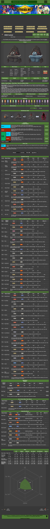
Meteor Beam (4, 407)
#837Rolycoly (8, 510)
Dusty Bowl (20, 126)
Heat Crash (7, 205)
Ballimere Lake (14, 132)
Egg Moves (47, 34)
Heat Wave (6, 323)
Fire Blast (6, 300)
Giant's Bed (27, 134)
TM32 (2, 263)
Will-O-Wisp (6, 267)
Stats (45, 34)
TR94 (2, 372)
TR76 (2, 354)
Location (38, 34)
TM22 (2, 245)
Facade (5, 271)
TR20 (2, 305)
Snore (5, 250)
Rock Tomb (6, 275)
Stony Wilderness (29, 125)
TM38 (2, 267)
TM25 (2, 254)
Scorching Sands (3, 403)
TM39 (2, 271)
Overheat (6, 328)
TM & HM (28, 152)
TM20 (2, 236)
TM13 (2, 224)
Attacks (41, 34)
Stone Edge (6, 350)
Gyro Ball (6, 337)
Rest (5, 241)
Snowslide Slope (33, 134)
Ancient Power (6, 192)
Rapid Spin (7, 178)
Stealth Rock (7, 200)
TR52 (2, 337)
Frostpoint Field (21, 134)
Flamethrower (7, 296)
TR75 (2, 350)
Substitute (6, 305)
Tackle (6, 170)
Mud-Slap (3, 391)
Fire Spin (6, 224)
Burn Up (6, 214)
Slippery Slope (21, 138)
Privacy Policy (29, 515)
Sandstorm (6, 263)
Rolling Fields (36, 126)
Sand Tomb (6, 280)
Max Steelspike (3, 440)
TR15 (2, 300)
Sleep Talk (6, 319)
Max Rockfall (3, 432)
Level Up (22, 152)
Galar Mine (18, 125)
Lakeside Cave (20, 132)
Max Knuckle (3, 423)
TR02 (2, 296)
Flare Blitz (6, 342)
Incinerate (7, 196)
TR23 (2, 310)
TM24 (2, 250)
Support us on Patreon (25, 518)
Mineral (40, 108)
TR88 (2, 368)
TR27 (2, 319)
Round (5, 288)
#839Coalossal (42, 510)
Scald (5, 363)
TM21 (2, 241)
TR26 (2, 315)
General (34, 34)
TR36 (2, 323)
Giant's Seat (30, 126)
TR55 (2, 342)
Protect (5, 254)
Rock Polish (7, 187)
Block (2, 395)
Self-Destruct (6, 236)
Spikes (5, 310)
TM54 (2, 284)
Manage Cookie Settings (38, 515)
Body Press (6, 376)
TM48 (2, 275)
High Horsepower (6, 372)
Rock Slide (6, 245)
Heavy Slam (6, 359)
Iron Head (6, 346)
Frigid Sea (39, 134)
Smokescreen (7, 174)
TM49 (2, 280)
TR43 (2, 328)
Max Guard (3, 444)
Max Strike (3, 419)
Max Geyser (3, 427)
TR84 (2, 363)
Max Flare (3, 415)
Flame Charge (6, 161)
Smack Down (7, 183)
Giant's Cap (23, 125)
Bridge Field (13, 125)
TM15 (2, 228)
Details (46, 126)
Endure (5, 315)
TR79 (2, 359)
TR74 (2, 346)
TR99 (2, 376)
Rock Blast (7, 210)
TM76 (2, 288)
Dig (5, 228)
